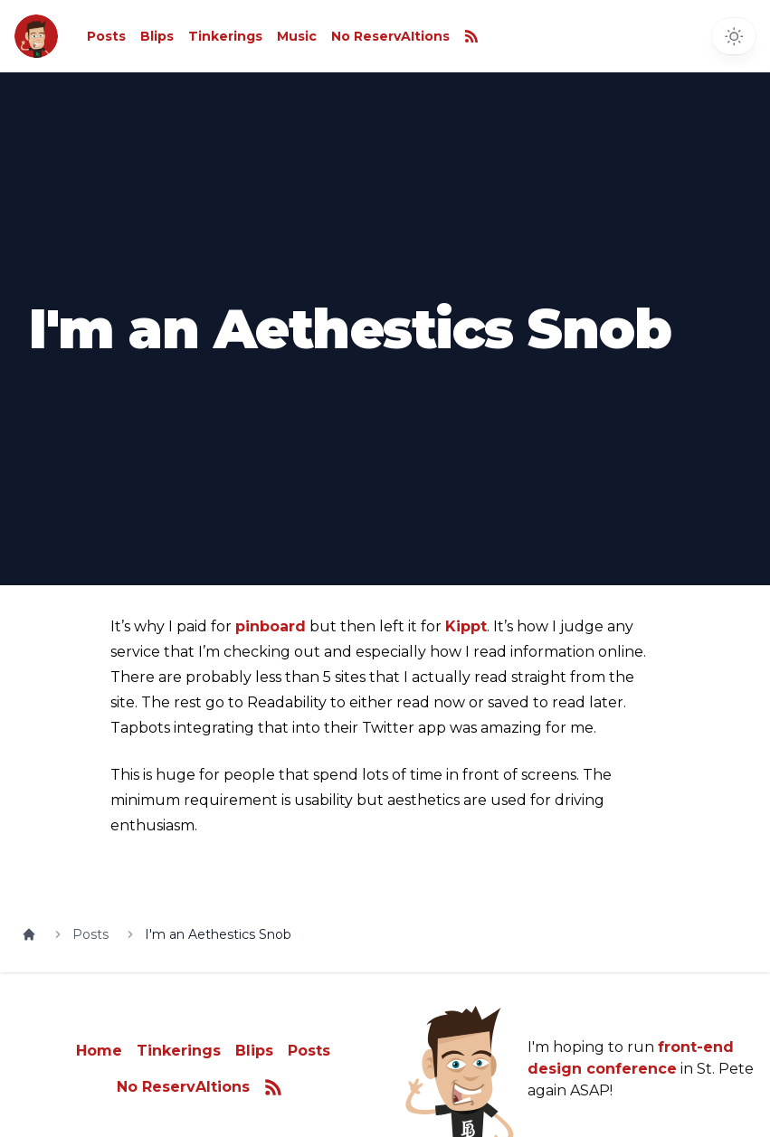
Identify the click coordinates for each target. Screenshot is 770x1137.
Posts (106, 36)
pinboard (270, 626)
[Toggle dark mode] (734, 36)
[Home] (29, 934)
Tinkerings (225, 36)
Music (297, 36)
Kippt (466, 626)
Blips (157, 36)
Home (99, 1050)
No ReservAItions (390, 36)
